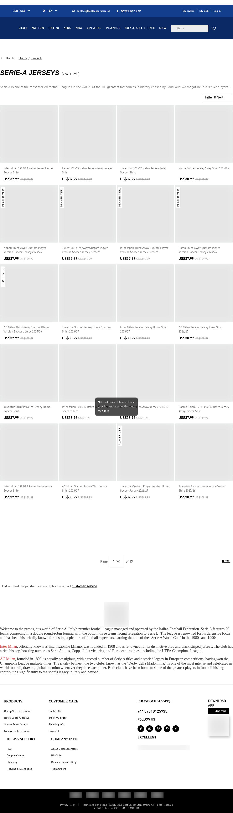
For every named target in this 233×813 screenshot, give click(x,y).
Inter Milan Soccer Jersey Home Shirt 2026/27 (143, 339)
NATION (109, 28)
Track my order (57, 718)
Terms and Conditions (95, 805)
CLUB (94, 28)
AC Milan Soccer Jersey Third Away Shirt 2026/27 (84, 498)
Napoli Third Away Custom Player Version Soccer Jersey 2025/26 (25, 259)
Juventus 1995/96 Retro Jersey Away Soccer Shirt (143, 180)
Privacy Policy (67, 805)
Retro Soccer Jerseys (16, 718)
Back (10, 68)
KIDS (139, 28)
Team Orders (58, 769)
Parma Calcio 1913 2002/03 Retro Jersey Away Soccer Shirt (203, 418)
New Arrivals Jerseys (16, 731)
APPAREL (97, 37)
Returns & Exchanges (19, 769)
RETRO (125, 28)
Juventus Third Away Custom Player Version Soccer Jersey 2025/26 (85, 259)
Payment (54, 731)
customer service (84, 596)
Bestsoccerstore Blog (64, 762)
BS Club (56, 755)
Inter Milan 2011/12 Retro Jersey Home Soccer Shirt (86, 418)
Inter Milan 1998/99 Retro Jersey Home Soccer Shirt (28, 180)
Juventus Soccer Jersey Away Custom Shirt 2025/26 (202, 498)
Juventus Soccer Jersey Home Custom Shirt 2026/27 (86, 339)
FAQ (9, 749)
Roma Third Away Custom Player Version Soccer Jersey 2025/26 (199, 259)
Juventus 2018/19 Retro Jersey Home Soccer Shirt (27, 418)
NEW (94, 46)
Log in (217, 11)
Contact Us (55, 711)
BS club (203, 11)
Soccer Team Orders (16, 724)
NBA (150, 28)
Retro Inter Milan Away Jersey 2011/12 (144, 416)
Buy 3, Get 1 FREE (143, 37)
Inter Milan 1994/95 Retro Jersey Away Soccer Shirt (28, 498)
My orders (188, 11)
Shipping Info (56, 724)
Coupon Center (15, 755)
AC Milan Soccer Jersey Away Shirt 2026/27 (200, 339)
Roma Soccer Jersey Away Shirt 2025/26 (203, 178)
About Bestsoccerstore (64, 749)
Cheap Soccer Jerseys (17, 711)
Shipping (12, 762)
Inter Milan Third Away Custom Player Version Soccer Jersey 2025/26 (144, 259)
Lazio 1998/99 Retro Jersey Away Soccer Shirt (87, 180)
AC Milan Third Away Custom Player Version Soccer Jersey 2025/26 (26, 339)
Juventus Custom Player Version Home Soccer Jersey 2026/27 (144, 498)
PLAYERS (116, 37)
